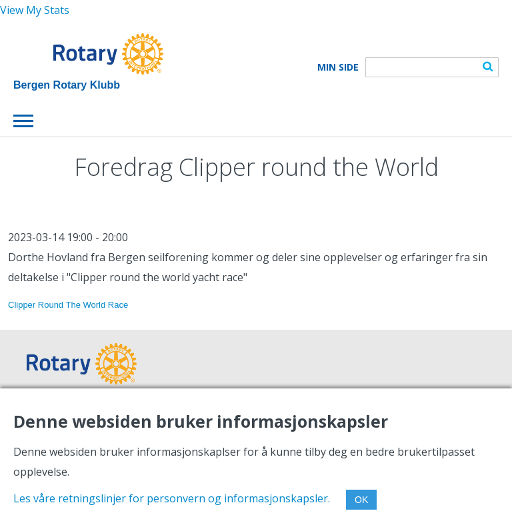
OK (361, 499)
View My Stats (34, 10)
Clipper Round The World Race (68, 305)
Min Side (338, 67)
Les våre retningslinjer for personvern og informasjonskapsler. (171, 498)
